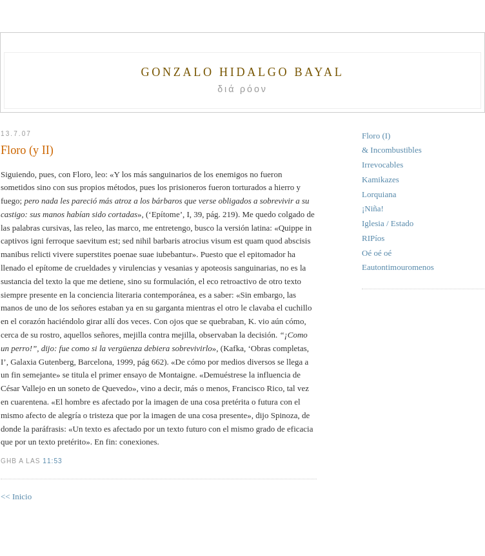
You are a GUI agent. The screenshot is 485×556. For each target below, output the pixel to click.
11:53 (52, 461)
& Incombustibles (392, 150)
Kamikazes (380, 179)
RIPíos (373, 238)
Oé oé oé (376, 253)
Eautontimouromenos (398, 267)
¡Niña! (373, 208)
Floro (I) (376, 135)
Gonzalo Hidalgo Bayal (242, 72)
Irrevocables (382, 164)
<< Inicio (16, 496)
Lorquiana (379, 194)
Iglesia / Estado (387, 223)
